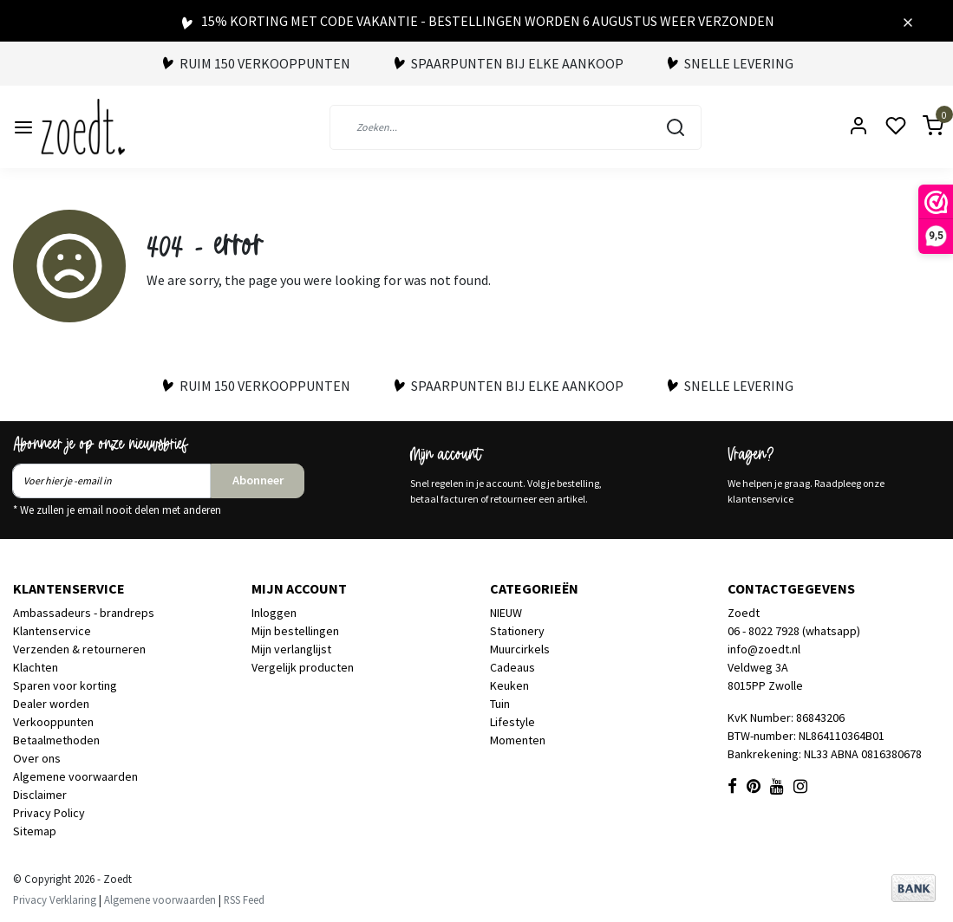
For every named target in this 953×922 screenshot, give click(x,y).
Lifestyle (512, 722)
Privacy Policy (49, 813)
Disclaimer (40, 794)
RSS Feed (244, 899)
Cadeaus (512, 667)
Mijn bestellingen (295, 631)
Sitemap (34, 831)
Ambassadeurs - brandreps (83, 612)
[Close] (908, 20)
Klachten (35, 667)
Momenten (517, 740)
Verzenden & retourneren (79, 649)
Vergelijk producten (302, 667)
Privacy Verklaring (54, 899)
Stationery (517, 631)
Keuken (509, 685)
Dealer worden (51, 703)
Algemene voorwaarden (75, 776)
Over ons (37, 758)
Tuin (500, 703)
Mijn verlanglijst (291, 649)
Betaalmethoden (56, 740)
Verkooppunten (53, 722)
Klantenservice (52, 631)
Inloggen (274, 612)
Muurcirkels (520, 649)
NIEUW (506, 612)
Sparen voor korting (65, 685)
